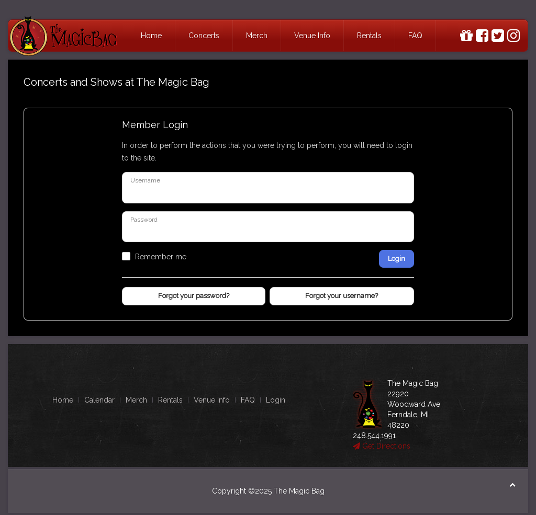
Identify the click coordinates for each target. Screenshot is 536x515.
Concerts (203, 35)
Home (151, 35)
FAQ (415, 35)
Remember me (160, 257)
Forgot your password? (193, 296)
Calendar (99, 400)
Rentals (369, 35)
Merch (256, 35)
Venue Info (312, 35)
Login (396, 258)
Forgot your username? (341, 296)
